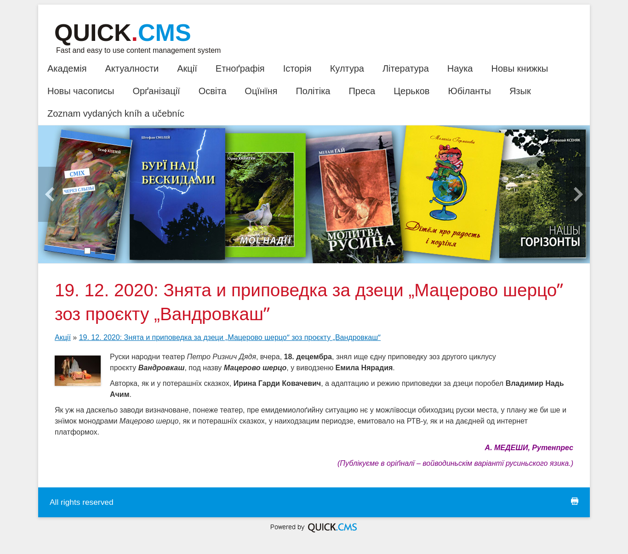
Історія (297, 68)
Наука (460, 68)
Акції (187, 68)
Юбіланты (469, 91)
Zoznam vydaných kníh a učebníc (115, 113)
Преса (361, 91)
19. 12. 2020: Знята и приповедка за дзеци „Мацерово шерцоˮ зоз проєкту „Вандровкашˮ (230, 337)
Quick (122, 32)
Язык (520, 91)
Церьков (411, 91)
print (574, 501)
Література (406, 68)
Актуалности (132, 68)
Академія (66, 68)
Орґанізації (156, 91)
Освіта (213, 91)
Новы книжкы (519, 68)
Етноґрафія (240, 68)
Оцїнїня (261, 91)
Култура (347, 68)
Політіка (313, 91)
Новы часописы (80, 91)
